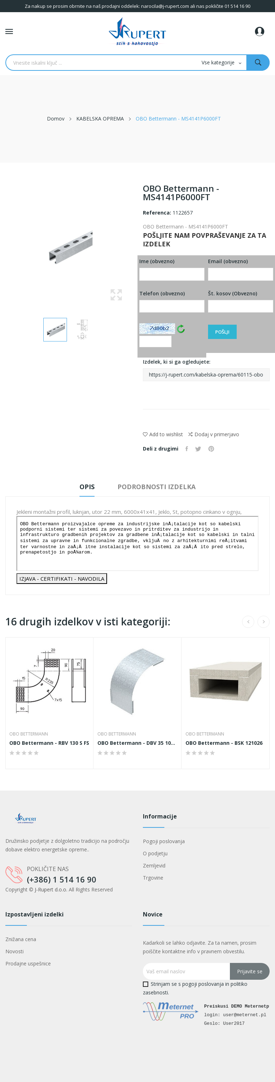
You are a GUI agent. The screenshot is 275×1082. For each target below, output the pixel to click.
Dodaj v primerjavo (213, 434)
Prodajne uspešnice (28, 963)
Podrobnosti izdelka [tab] (156, 486)
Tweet (198, 448)
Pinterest (211, 448)
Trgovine (153, 877)
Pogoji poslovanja (164, 841)
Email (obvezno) (240, 269)
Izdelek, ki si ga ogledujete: (206, 369)
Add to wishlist (163, 434)
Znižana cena (20, 939)
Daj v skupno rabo (187, 448)
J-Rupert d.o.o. (51, 889)
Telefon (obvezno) (171, 301)
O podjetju (155, 853)
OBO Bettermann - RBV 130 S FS (49, 743)
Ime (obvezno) (171, 269)
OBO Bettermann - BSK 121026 (223, 743)
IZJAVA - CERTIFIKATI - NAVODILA (61, 578)
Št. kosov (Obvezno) (240, 301)
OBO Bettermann (28, 734)
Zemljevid (154, 865)
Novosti (14, 951)
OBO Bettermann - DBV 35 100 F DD (137, 743)
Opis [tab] (87, 486)
